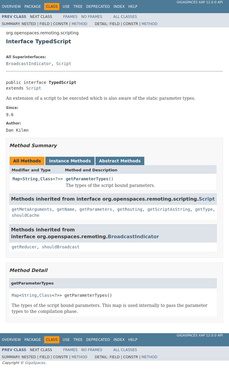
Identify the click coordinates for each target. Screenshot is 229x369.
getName (66, 209)
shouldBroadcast (60, 247)
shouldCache (25, 215)
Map (16, 178)
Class (46, 178)
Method (79, 24)
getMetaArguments (32, 209)
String (30, 178)
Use (66, 6)
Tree (78, 6)
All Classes (125, 17)
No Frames (91, 17)
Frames (70, 17)
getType (204, 209)
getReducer (24, 247)
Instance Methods (70, 161)
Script (64, 63)
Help (132, 6)
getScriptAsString (168, 209)
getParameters (96, 209)
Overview (11, 6)
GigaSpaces (35, 363)
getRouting (129, 209)
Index (119, 6)
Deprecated (98, 6)
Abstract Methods (120, 161)
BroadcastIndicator (28, 63)
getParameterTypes (87, 178)
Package (32, 6)
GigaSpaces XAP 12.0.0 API (200, 2)
